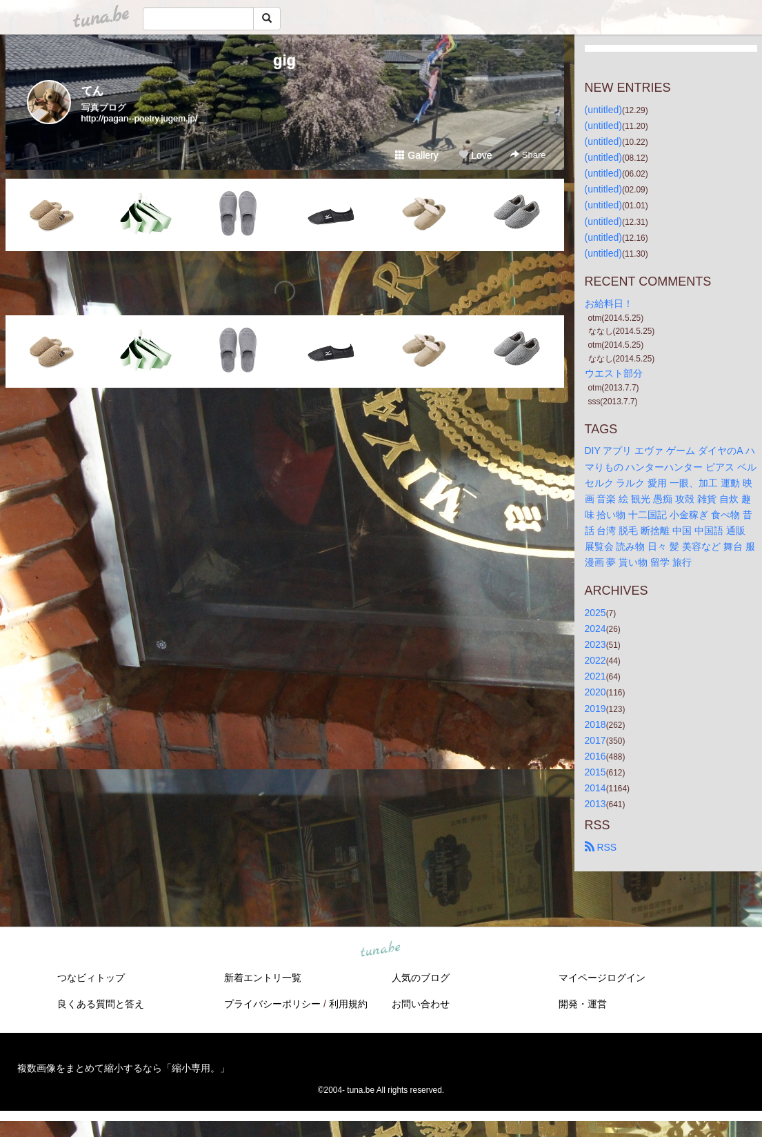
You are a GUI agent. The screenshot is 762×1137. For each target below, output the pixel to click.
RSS (601, 847)
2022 (595, 660)
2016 (595, 756)
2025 (595, 612)
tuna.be (380, 950)
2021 (595, 676)
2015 (595, 772)
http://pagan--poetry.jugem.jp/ (139, 118)
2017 (595, 740)
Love (475, 155)
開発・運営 (583, 1003)
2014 (595, 787)
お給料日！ (609, 303)
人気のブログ (421, 977)
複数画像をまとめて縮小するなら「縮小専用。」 (123, 1068)
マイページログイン (602, 977)
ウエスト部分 (614, 373)
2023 (595, 644)
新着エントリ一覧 (262, 977)
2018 (595, 724)
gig (284, 60)
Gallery (416, 155)
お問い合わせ (421, 1003)
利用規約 (348, 1003)
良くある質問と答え (100, 1003)
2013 (595, 803)
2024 (595, 628)
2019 (595, 708)
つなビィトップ (91, 977)
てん (92, 91)
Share (527, 155)
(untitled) (603, 109)
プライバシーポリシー (272, 1003)
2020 (595, 692)
